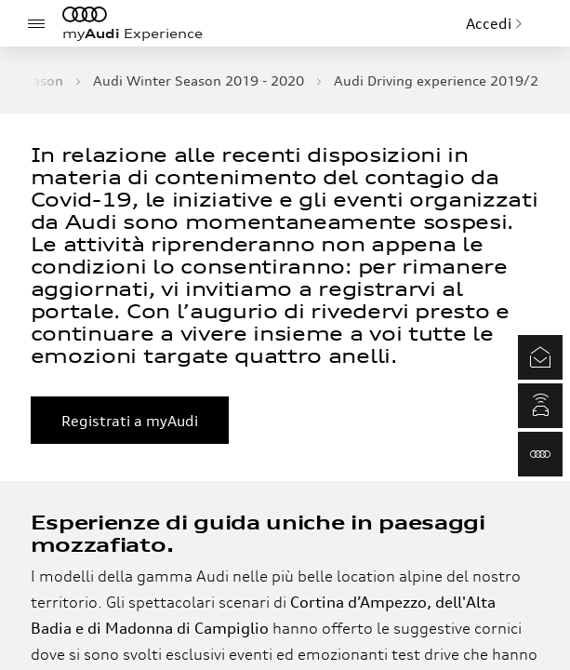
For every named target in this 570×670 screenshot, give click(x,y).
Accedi (494, 23)
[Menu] (36, 23)
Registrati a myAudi (130, 420)
